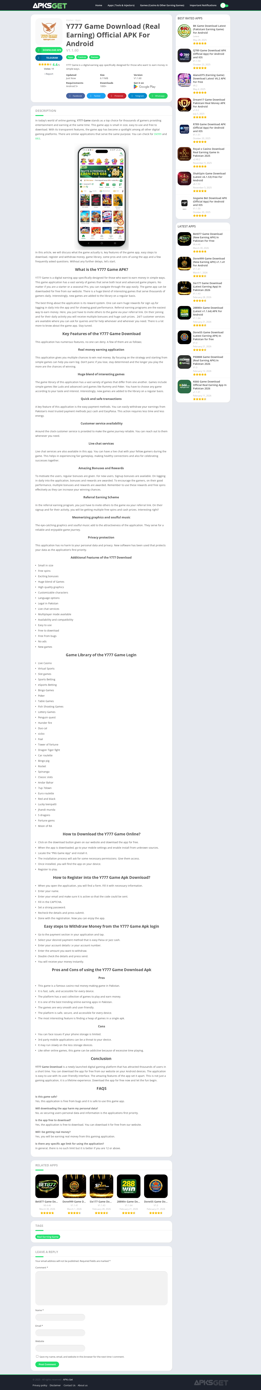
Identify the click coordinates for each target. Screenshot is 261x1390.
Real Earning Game (47, 1236)
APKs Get (68, 1379)
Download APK (48, 50)
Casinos (82, 57)
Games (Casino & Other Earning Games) (162, 5)
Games (94, 57)
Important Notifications (203, 5)
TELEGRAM (46, 58)
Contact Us (69, 1385)
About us (83, 1385)
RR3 (37, 138)
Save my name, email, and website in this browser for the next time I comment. (82, 1356)
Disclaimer (55, 1385)
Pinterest (116, 96)
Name (39, 1310)
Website (39, 1341)
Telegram (137, 96)
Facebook (75, 96)
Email (39, 1325)
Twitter (95, 96)
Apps (78, 20)
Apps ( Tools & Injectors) (121, 5)
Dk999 (158, 134)
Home (98, 5)
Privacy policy (40, 1385)
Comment (41, 1267)
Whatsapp (158, 96)
